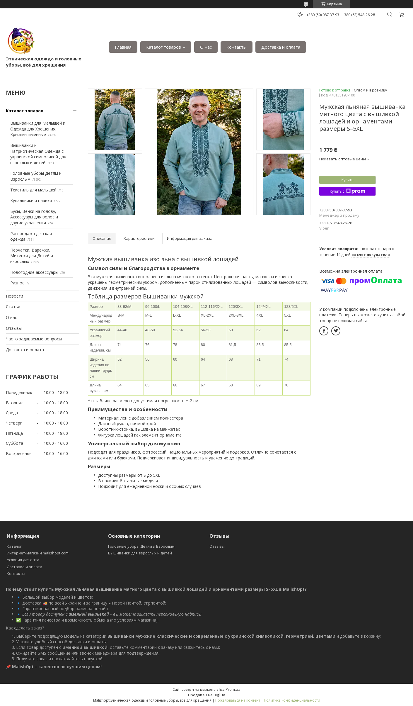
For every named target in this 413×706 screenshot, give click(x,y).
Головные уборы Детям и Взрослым (141, 546)
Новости (14, 296)
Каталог (14, 546)
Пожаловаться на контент (237, 700)
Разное (17, 283)
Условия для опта (23, 559)
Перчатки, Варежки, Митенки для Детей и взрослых (31, 255)
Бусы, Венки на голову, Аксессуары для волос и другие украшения (34, 216)
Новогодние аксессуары (34, 272)
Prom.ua (233, 689)
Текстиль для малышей (33, 190)
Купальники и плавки (31, 200)
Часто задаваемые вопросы (34, 339)
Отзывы (14, 328)
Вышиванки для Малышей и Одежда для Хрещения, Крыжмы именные (37, 128)
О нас (206, 47)
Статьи (13, 306)
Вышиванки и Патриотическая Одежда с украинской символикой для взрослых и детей (38, 153)
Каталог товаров (163, 47)
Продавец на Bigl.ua (206, 694)
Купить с (347, 191)
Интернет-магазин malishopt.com (38, 553)
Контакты (236, 47)
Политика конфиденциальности (292, 700)
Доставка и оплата (280, 47)
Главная (123, 47)
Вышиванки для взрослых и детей (140, 553)
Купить (347, 180)
